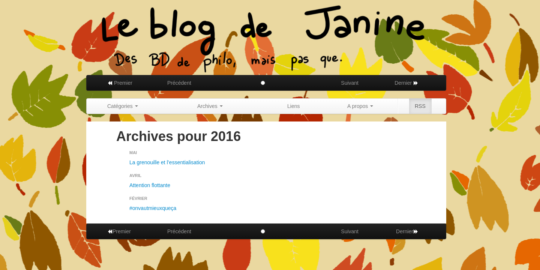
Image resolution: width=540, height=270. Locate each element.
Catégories (122, 106)
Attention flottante (149, 185)
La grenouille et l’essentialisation (167, 162)
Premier (119, 83)
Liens (293, 106)
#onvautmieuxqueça (152, 208)
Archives (210, 106)
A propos (360, 106)
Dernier (406, 83)
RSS (420, 106)
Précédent (179, 83)
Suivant (349, 83)
